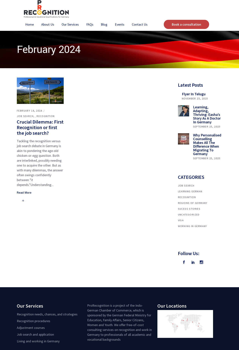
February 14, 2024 (29, 110)
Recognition (46, 116)
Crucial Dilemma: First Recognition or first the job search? (40, 127)
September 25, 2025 (207, 126)
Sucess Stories (189, 208)
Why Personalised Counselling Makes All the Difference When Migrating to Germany (207, 144)
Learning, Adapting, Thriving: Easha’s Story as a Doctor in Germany (207, 114)
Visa (181, 220)
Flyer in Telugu (194, 94)
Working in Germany (192, 226)
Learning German (190, 191)
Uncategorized (189, 214)
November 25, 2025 (195, 98)
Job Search (25, 116)
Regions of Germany (192, 203)
